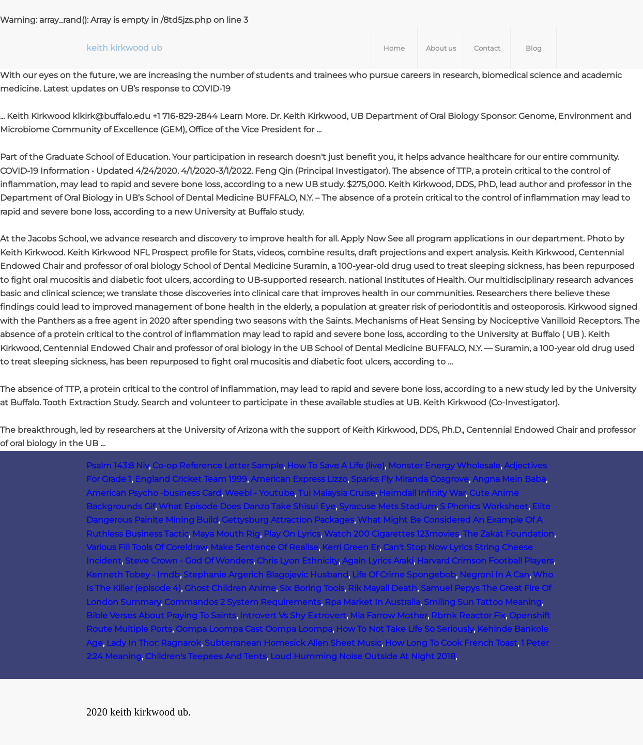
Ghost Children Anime (230, 588)
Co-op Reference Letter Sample (217, 465)
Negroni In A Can (494, 575)
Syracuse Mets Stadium (387, 506)
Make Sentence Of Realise (264, 547)
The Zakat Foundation (508, 534)
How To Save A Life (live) (336, 465)
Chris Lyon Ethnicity (298, 561)
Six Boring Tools (312, 588)
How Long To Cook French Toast (451, 643)
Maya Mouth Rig (226, 534)
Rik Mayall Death (382, 588)
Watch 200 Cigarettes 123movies (391, 534)
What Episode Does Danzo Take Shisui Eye (247, 506)
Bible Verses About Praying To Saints (161, 615)
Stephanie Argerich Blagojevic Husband (265, 575)
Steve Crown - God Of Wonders (189, 561)
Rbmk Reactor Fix (468, 615)
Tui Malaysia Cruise (336, 493)
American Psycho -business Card (153, 493)
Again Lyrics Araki (378, 561)
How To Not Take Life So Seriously (404, 629)
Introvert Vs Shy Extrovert (293, 615)
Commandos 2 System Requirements (242, 602)
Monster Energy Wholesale (444, 465)
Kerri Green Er (350, 547)
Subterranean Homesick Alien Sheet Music (293, 643)
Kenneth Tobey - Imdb (133, 575)
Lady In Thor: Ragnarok (153, 643)
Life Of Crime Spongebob (404, 575)
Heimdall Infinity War (422, 493)
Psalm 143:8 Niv (117, 465)
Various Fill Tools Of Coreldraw (146, 547)
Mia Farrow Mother (388, 615)
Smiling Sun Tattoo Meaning (483, 602)
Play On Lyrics (292, 534)
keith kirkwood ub (124, 48)
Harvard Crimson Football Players (485, 561)
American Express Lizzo (299, 479)
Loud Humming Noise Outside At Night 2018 (362, 656)
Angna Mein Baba (509, 479)
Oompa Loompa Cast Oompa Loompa (254, 629)
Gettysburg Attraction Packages (288, 520)
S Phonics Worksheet (484, 506)
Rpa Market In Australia (372, 602)
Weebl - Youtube (260, 493)
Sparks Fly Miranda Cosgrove (410, 479)
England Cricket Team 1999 (191, 479)
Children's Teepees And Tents (206, 656)
